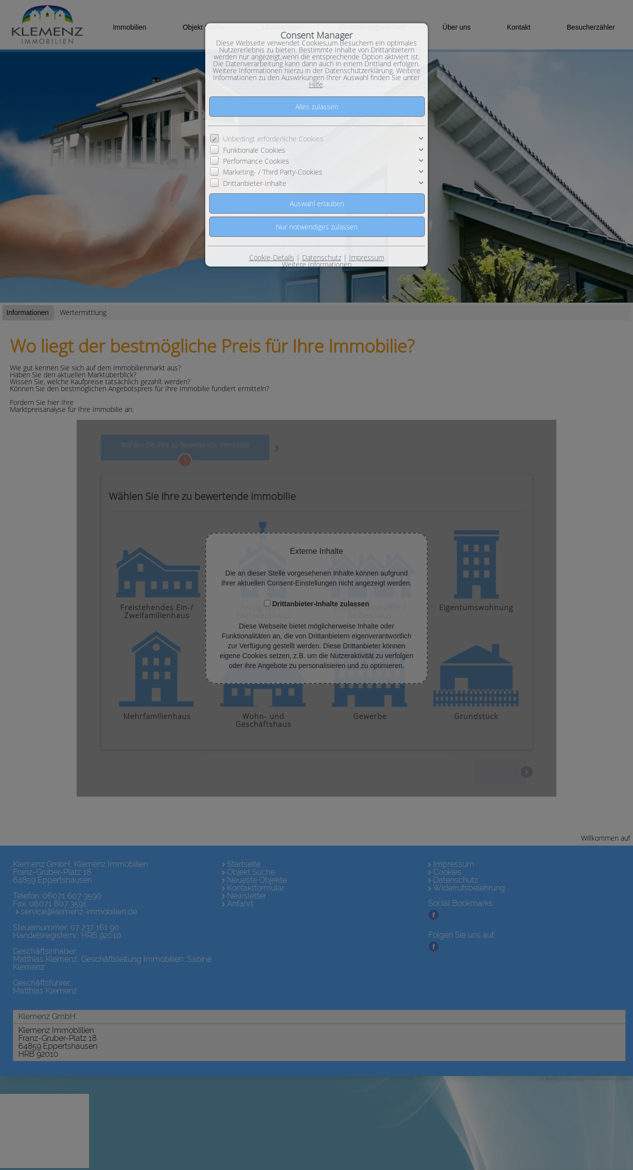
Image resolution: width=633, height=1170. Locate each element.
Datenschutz (321, 257)
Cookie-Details (271, 257)
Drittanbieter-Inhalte (254, 183)
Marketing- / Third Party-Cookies (272, 172)
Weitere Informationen (317, 264)
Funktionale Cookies (254, 150)
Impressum (366, 257)
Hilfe (316, 84)
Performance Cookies (256, 161)
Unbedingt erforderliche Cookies (273, 138)
